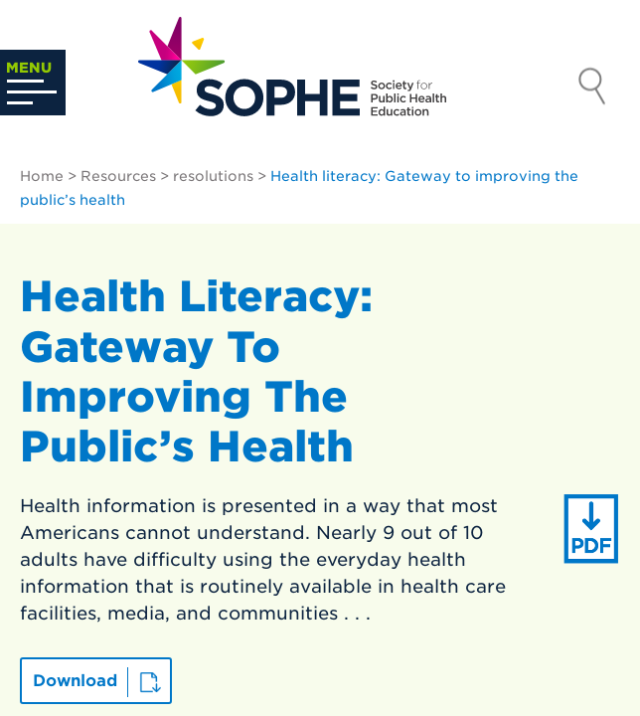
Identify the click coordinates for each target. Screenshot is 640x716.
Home (42, 176)
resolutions (213, 176)
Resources (118, 176)
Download (75, 680)
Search (592, 88)
